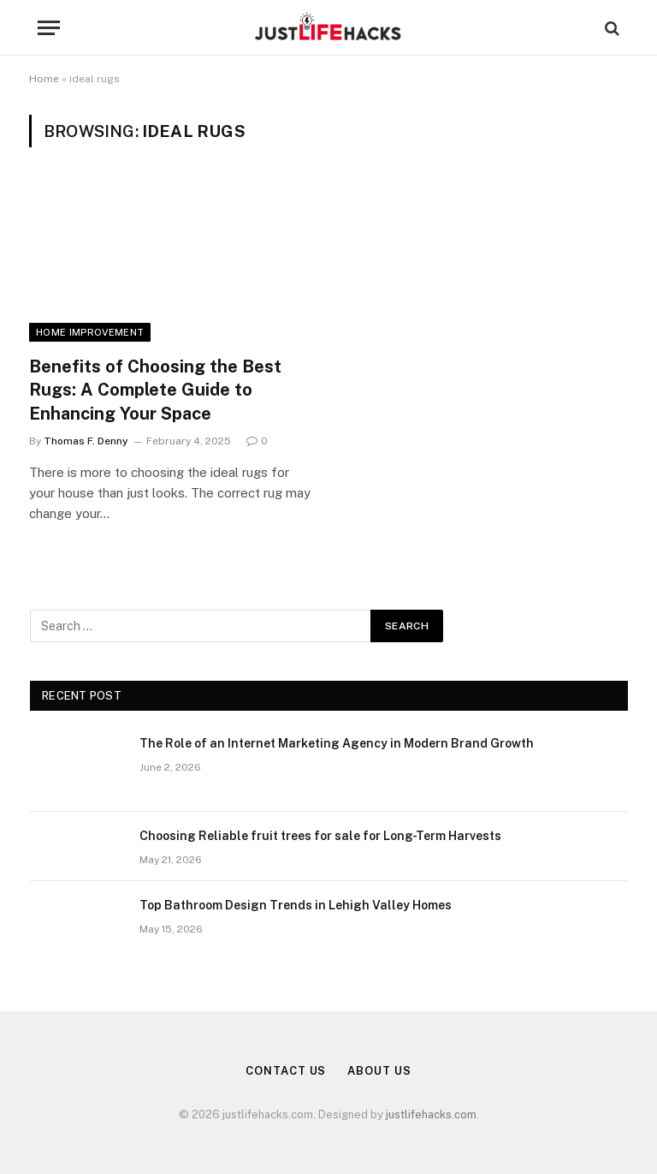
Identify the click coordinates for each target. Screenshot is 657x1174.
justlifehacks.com (431, 1114)
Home (44, 79)
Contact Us (286, 1070)
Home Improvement (90, 332)
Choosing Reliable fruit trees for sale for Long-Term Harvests (320, 836)
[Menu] (49, 28)
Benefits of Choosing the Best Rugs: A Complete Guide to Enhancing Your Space (155, 389)
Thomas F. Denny (86, 441)
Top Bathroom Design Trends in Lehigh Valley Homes (295, 905)
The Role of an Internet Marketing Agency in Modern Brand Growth (336, 743)
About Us (379, 1070)
